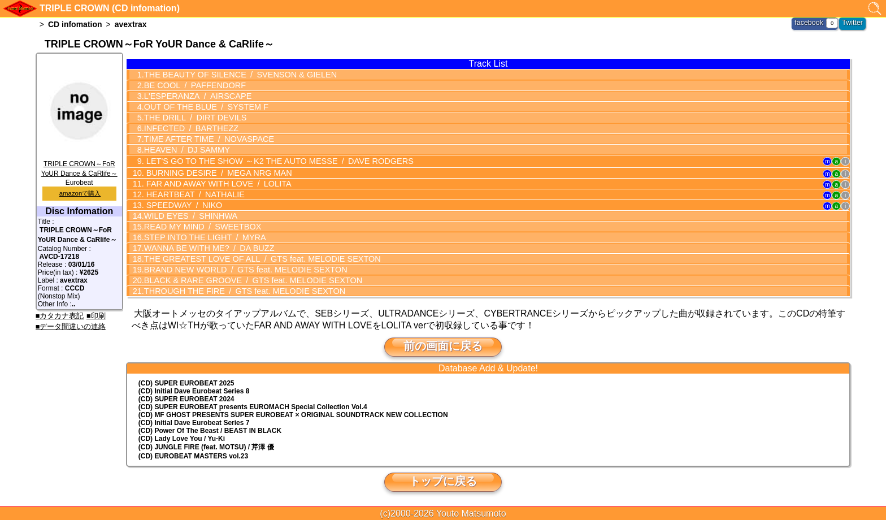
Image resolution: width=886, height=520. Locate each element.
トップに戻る (443, 480)
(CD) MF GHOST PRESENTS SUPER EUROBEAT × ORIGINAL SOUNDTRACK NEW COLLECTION (293, 414)
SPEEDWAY (181, 204)
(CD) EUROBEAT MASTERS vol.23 (193, 456)
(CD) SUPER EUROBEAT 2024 (186, 398)
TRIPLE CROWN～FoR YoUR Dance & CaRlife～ (79, 164)
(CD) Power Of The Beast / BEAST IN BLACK (209, 430)
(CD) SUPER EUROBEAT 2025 (186, 383)
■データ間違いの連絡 (71, 326)
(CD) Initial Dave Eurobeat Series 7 (194, 422)
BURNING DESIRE (215, 172)
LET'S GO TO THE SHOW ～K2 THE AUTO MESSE (273, 160)
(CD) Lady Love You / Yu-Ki (181, 438)
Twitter (853, 23)
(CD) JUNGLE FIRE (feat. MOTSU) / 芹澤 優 (206, 446)
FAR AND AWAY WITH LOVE (215, 183)
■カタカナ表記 (60, 315)
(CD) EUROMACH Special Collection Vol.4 (252, 406)
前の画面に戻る (443, 345)
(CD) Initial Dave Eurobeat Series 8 (194, 391)
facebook (810, 23)
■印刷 (96, 315)
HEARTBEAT (192, 193)
